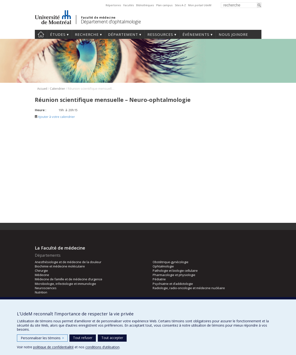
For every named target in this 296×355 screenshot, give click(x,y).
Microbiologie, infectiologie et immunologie (65, 284)
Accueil (41, 34)
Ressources (160, 34)
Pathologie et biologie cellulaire (175, 270)
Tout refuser (82, 337)
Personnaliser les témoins (42, 338)
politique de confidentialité (53, 347)
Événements (195, 34)
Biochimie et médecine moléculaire (60, 266)
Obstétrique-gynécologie (170, 262)
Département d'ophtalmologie (111, 21)
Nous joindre (233, 34)
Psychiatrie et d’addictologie (173, 284)
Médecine (42, 275)
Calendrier (57, 88)
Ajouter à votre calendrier (55, 117)
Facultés (128, 5)
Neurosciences (46, 288)
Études (58, 34)
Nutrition (41, 292)
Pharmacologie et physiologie (174, 275)
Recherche (87, 34)
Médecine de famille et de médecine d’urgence (68, 279)
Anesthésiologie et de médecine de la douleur (68, 262)
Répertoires (113, 5)
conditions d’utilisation (102, 347)
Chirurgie (41, 270)
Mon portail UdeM (199, 5)
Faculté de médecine (98, 17)
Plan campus (164, 5)
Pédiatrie (159, 279)
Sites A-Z (180, 5)
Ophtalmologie (163, 266)
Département (123, 34)
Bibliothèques (145, 5)
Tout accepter (112, 337)
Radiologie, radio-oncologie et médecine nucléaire (189, 288)
